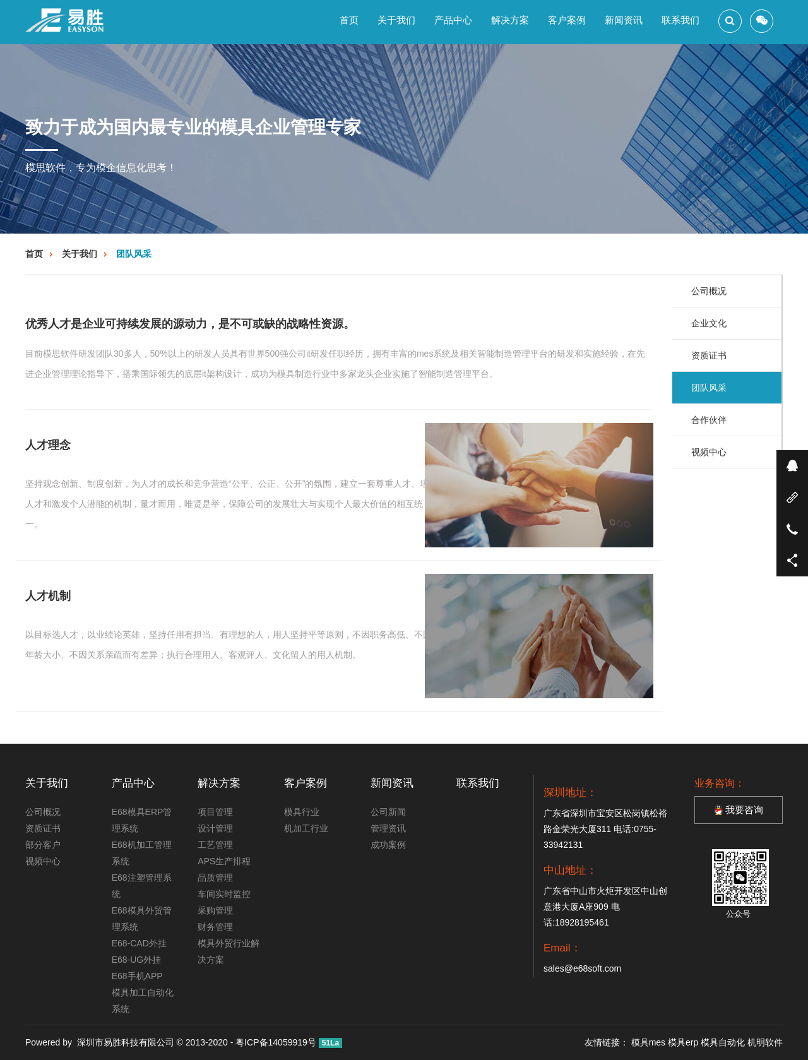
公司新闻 (388, 812)
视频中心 (709, 452)
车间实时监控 (224, 894)
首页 (349, 20)
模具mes (648, 1042)
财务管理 (215, 927)
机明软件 (765, 1042)
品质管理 (215, 877)
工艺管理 (215, 845)
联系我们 (680, 20)
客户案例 (567, 20)
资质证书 (709, 355)
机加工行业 (306, 828)
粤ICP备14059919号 (275, 1042)
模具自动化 (723, 1042)
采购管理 (215, 910)
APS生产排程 (224, 861)
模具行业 (301, 812)
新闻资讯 (624, 20)
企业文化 (709, 323)
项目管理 (215, 812)
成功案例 (388, 845)
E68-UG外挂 (137, 960)
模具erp (683, 1042)
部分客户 (43, 845)
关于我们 (396, 20)
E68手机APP (137, 976)
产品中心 (453, 20)
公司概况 (709, 291)
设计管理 (215, 828)
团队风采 (134, 254)
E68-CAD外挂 (139, 943)
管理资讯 (388, 828)
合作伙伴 (709, 420)
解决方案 (510, 20)
